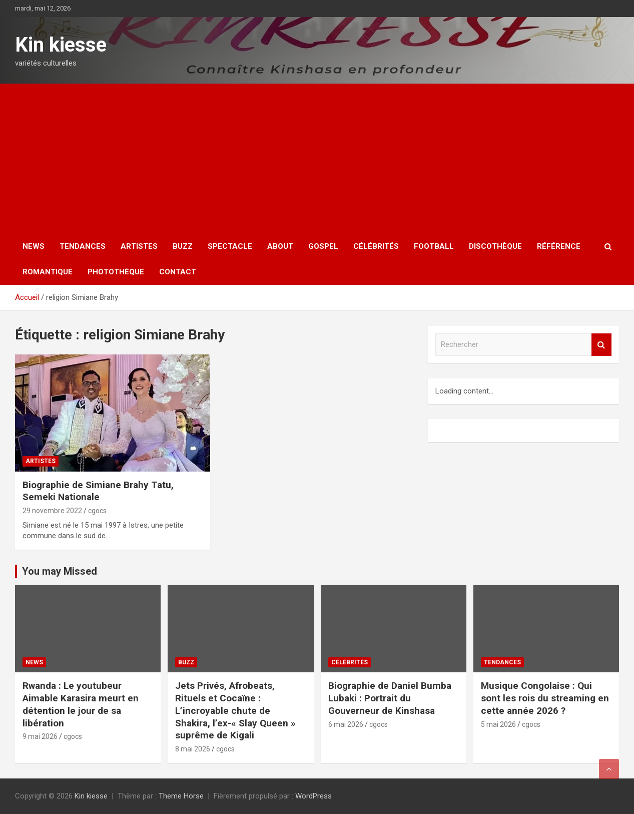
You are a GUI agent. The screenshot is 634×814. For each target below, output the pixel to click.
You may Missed (59, 571)
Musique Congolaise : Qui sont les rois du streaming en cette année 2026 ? (545, 698)
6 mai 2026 (345, 724)
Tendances (83, 246)
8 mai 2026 (192, 749)
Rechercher (601, 344)
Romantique (48, 271)
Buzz (183, 246)
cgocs (97, 511)
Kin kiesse (61, 45)
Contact (177, 271)
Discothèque (495, 246)
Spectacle (230, 246)
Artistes (139, 246)
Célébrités (376, 246)
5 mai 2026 (498, 724)
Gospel (323, 246)
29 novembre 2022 (52, 511)
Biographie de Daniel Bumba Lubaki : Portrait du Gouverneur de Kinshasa (389, 698)
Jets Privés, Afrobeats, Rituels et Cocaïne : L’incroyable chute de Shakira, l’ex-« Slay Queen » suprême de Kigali (235, 710)
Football (434, 246)
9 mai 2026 (40, 736)
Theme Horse (181, 795)
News (34, 246)
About (280, 246)
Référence (558, 246)
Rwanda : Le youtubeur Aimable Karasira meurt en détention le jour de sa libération (81, 704)
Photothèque (116, 271)
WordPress (313, 795)
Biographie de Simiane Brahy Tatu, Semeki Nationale (98, 491)
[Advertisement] (317, 159)
